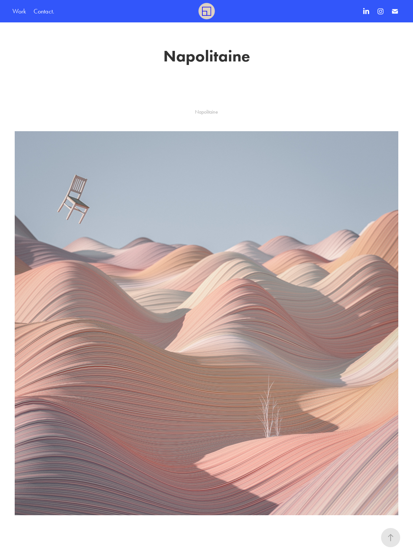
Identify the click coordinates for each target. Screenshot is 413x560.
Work (19, 11)
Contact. (44, 11)
